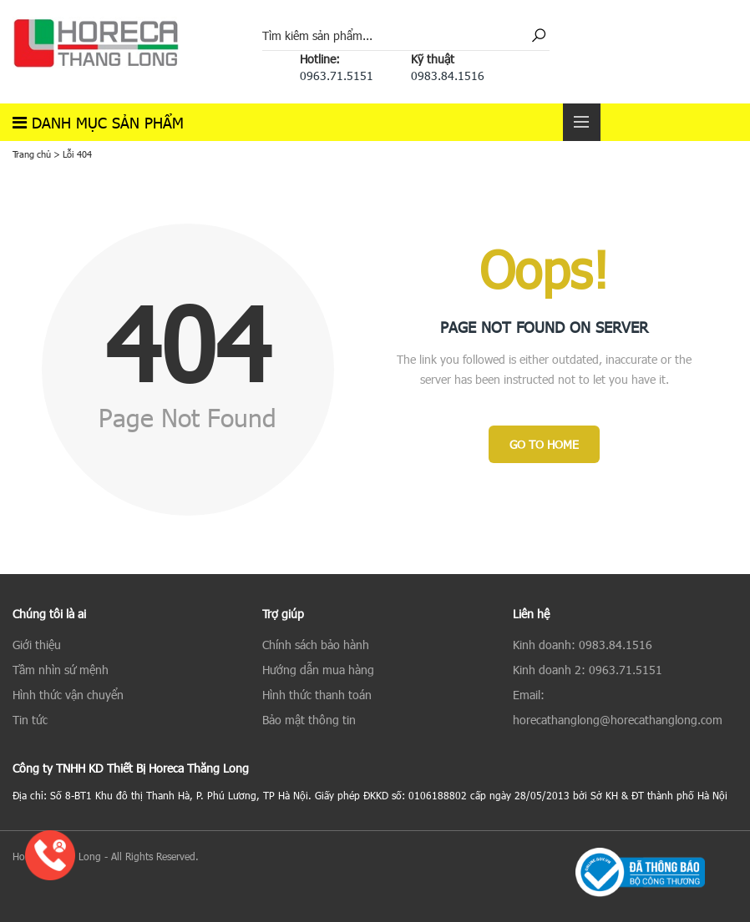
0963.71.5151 (336, 75)
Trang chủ (32, 154)
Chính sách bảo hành (315, 644)
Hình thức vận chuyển (68, 695)
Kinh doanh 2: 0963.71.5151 (587, 670)
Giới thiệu (37, 644)
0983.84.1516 (447, 75)
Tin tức (30, 720)
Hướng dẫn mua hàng (318, 670)
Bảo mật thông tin (309, 720)
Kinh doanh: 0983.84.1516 (582, 644)
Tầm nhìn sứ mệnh (61, 670)
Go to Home (544, 444)
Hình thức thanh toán (317, 695)
